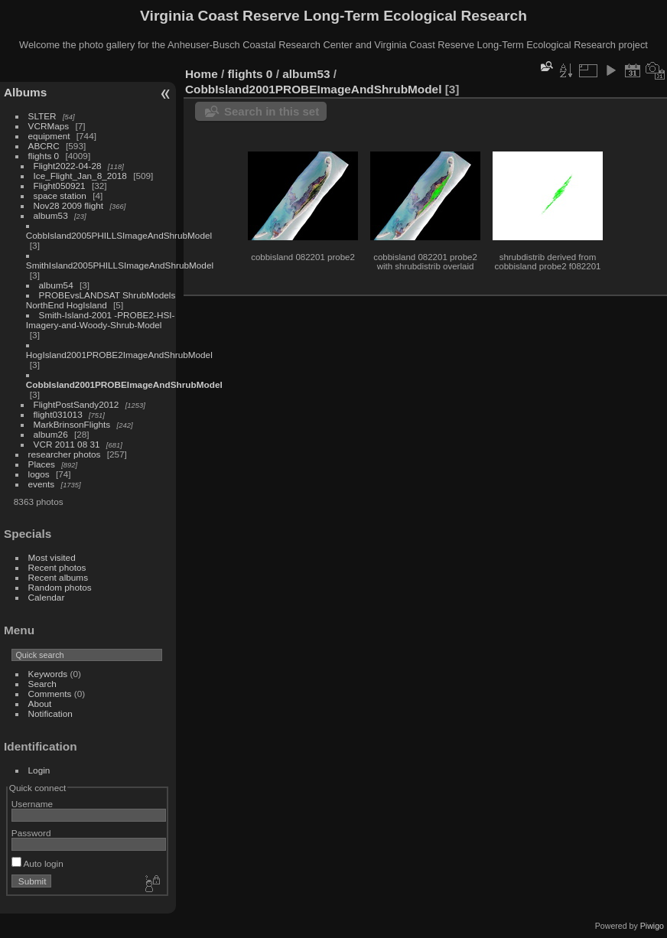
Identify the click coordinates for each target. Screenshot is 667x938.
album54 (56, 285)
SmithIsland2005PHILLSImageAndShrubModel (119, 265)
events (41, 484)
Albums (25, 92)
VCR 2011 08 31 (67, 444)
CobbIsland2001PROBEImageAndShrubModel (124, 384)
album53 (51, 215)
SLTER (42, 116)
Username (32, 804)
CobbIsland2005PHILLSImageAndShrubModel (119, 235)
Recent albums (58, 577)
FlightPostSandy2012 (76, 404)
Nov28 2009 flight (69, 205)
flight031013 (58, 414)
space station (60, 195)
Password (31, 833)
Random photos (60, 587)
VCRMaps (49, 126)
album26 (51, 434)
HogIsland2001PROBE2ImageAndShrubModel (119, 355)
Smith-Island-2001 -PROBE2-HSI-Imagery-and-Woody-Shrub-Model (100, 320)
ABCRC (44, 146)
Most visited (52, 557)
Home (201, 73)
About (40, 703)
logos (39, 474)
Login (39, 770)
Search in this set (271, 111)
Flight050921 (60, 186)
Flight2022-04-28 (68, 166)
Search (42, 684)
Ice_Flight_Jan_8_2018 (80, 176)
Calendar (46, 597)
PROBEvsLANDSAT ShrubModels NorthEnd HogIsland (101, 300)
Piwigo (652, 925)
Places (41, 464)
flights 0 (44, 156)
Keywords (48, 674)
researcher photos (64, 454)
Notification (50, 713)
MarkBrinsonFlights (72, 424)
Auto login (37, 863)
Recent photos (57, 567)
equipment (49, 136)
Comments (50, 694)
